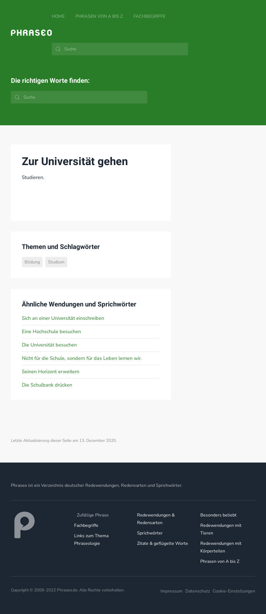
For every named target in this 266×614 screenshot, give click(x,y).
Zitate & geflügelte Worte (162, 543)
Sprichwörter (150, 533)
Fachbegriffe (149, 16)
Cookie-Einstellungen (234, 591)
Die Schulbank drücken (47, 385)
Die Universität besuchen (49, 345)
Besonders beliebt (218, 515)
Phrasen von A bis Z (99, 16)
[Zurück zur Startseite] (31, 33)
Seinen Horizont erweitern (50, 371)
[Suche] (120, 49)
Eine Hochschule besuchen (51, 331)
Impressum (172, 591)
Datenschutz (197, 591)
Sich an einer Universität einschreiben (63, 318)
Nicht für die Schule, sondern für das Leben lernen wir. (82, 358)
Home (58, 16)
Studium (56, 262)
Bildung (32, 262)
